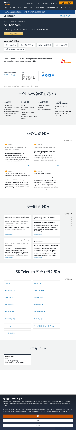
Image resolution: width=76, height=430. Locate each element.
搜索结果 (21, 21)
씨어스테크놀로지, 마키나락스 (44, 326)
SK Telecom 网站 (9, 75)
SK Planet (9, 297)
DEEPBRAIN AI (10, 290)
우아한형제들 (10, 333)
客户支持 (63, 7)
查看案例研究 (9, 234)
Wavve (8, 326)
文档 (25, 7)
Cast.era (37, 283)
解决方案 (12, 7)
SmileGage (38, 319)
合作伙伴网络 (39, 7)
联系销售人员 (30, 3)
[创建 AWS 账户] (66, 2)
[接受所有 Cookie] (38, 416)
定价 (19, 7)
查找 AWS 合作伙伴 (10, 21)
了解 (31, 7)
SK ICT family (39, 290)
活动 (70, 7)
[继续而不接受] (38, 420)
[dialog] (38, 412)
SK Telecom (38, 297)
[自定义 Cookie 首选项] (38, 425)
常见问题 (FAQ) (65, 16)
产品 (5, 7)
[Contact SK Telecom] (13, 33)
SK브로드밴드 (10, 319)
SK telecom (38, 304)
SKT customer (39, 311)
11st (7, 283)
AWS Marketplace (52, 7)
